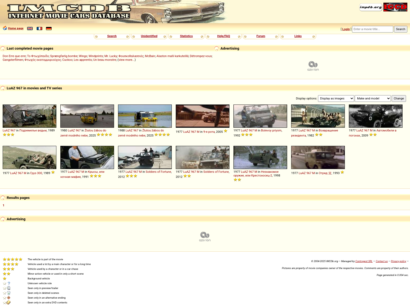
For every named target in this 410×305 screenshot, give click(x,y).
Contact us (382, 261)
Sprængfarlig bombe (64, 56)
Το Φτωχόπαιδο (38, 56)
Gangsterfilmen (13, 60)
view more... (127, 60)
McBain (150, 56)
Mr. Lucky (110, 56)
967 (12, 130)
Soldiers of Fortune (158, 172)
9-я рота (209, 132)
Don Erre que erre (14, 56)
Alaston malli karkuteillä (173, 56)
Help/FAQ (223, 36)
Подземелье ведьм (33, 130)
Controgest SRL (364, 261)
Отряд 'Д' (325, 173)
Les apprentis (83, 60)
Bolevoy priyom (271, 130)
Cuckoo (67, 60)
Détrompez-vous (201, 56)
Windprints (96, 56)
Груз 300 (36, 173)
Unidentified (149, 36)
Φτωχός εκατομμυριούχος (42, 60)
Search (111, 36)
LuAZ (6, 130)
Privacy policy (398, 261)
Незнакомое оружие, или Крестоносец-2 (256, 173)
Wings (83, 56)
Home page (15, 28)
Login (346, 29)
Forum (261, 36)
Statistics (186, 36)
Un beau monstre (104, 60)
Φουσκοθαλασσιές (131, 56)
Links (298, 36)
